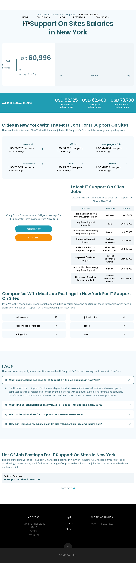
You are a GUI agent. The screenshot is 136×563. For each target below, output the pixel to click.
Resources (80, 17)
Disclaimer (68, 523)
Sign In (26, 23)
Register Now (33, 229)
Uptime (68, 529)
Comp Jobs (102, 17)
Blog (62, 17)
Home (25, 17)
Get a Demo (33, 237)
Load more (68, 488)
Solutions (44, 17)
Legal (68, 517)
